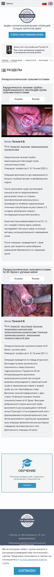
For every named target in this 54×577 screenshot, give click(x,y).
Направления (16, 60)
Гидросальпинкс (33, 335)
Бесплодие (43, 60)
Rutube (35, 99)
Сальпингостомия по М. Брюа (17, 338)
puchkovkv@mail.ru (27, 538)
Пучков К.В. (15, 147)
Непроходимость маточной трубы (19, 329)
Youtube (18, 99)
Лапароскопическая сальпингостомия (21, 332)
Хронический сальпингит (15, 335)
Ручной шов (42, 332)
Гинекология (30, 60)
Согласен (27, 570)
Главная (4, 60)
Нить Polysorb (26, 326)
